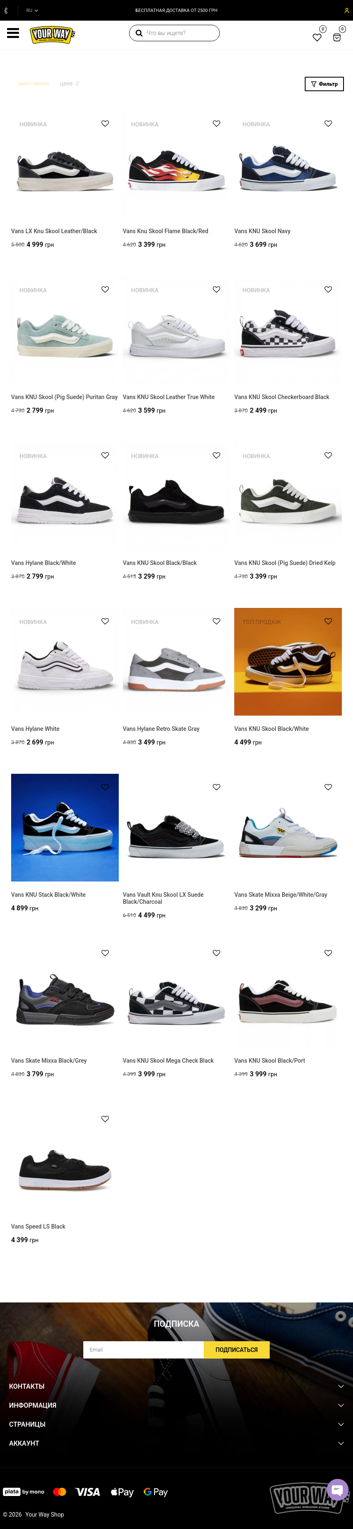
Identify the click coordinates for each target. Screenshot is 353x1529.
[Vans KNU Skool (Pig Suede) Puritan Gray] (65, 332)
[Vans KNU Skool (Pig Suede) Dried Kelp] (288, 498)
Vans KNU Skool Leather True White (169, 399)
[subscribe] (176, 1350)
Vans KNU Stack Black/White (48, 896)
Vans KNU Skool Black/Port (269, 1062)
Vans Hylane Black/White (43, 565)
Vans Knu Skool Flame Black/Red (166, 233)
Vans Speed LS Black (38, 1228)
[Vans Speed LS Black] (65, 1161)
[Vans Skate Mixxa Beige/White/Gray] (288, 829)
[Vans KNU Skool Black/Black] (177, 498)
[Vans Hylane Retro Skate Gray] (177, 664)
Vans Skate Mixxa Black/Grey (49, 1062)
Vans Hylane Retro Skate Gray (161, 731)
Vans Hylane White (35, 731)
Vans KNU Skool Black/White (271, 731)
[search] (173, 33)
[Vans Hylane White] (65, 664)
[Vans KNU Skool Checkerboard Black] (288, 332)
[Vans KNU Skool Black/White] (288, 664)
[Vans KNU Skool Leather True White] (177, 332)
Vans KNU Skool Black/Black (160, 565)
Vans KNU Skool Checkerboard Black (281, 399)
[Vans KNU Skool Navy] (288, 166)
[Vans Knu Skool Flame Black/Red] (177, 166)
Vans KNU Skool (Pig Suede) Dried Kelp (284, 565)
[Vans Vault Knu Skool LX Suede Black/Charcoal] (177, 829)
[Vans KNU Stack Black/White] (65, 829)
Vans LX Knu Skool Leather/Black (54, 233)
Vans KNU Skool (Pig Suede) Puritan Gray (64, 399)
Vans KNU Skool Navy (262, 233)
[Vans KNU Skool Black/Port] (288, 995)
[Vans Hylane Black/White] (65, 498)
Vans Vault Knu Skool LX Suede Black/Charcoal (163, 900)
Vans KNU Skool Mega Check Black (168, 1062)
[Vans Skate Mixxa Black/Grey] (65, 995)
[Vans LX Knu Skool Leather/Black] (65, 166)
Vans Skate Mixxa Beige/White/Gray (280, 896)
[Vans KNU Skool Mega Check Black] (177, 995)
